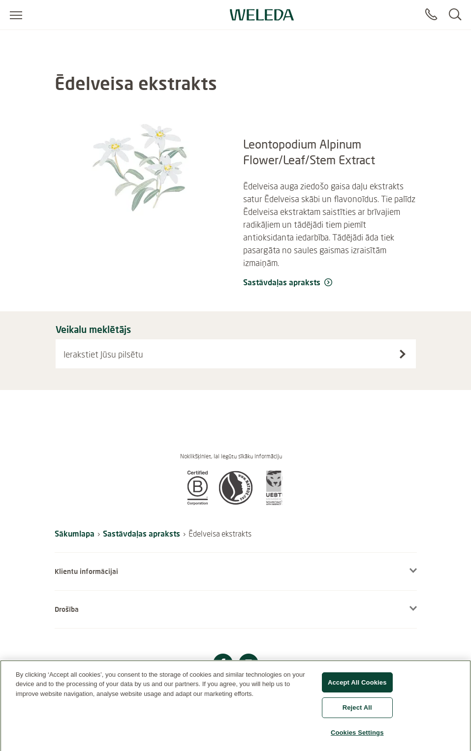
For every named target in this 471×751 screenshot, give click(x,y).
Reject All (357, 711)
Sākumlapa (74, 533)
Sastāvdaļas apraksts (141, 533)
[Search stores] (402, 354)
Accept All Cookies (357, 686)
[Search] (455, 15)
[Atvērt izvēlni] (16, 15)
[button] (197, 502)
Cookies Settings (357, 736)
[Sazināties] (431, 15)
